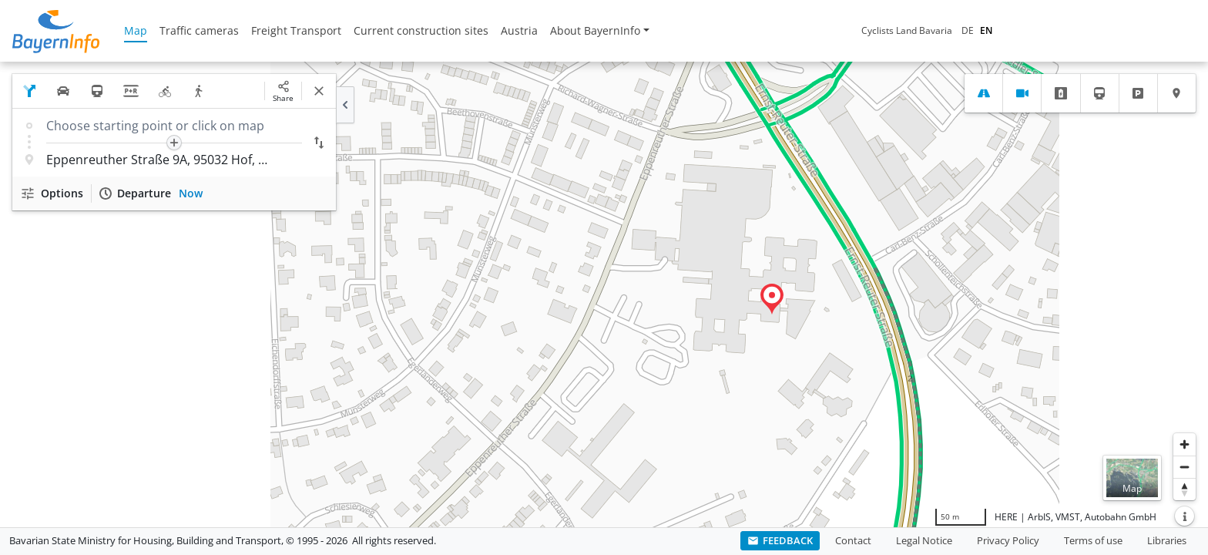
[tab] (983, 93)
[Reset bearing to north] (1184, 489)
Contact (853, 540)
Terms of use (1093, 540)
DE (967, 30)
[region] (604, 294)
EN (986, 30)
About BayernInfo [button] (595, 30)
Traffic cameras (199, 30)
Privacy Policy (1008, 540)
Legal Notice (924, 540)
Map (135, 30)
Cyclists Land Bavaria (906, 30)
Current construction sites (421, 30)
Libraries (1166, 540)
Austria (519, 30)
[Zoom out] (1184, 467)
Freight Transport (296, 30)
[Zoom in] (1184, 444)
